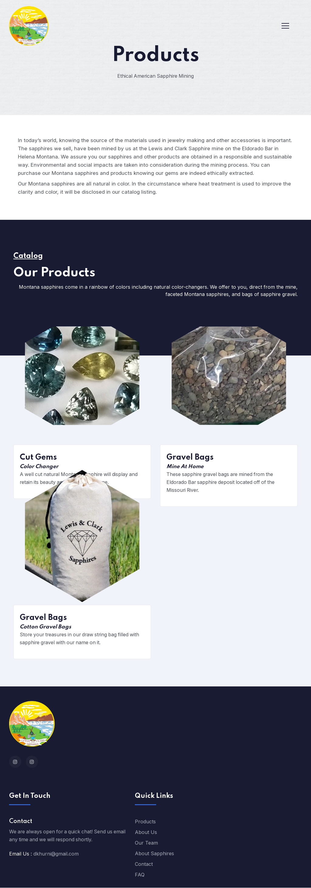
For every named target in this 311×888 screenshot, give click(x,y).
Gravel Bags (190, 458)
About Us (146, 832)
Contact (144, 864)
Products (145, 822)
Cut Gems (38, 458)
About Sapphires (154, 854)
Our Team (146, 843)
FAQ (140, 875)
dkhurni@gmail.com (56, 854)
